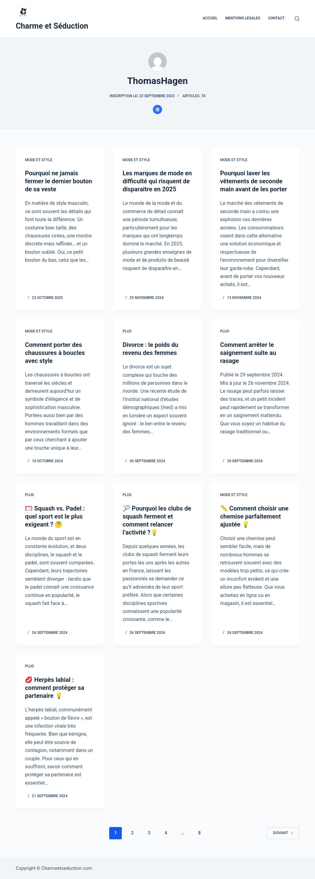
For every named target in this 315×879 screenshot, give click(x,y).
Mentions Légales (242, 18)
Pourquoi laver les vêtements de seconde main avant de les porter (253, 181)
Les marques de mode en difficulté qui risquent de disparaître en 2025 (157, 181)
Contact (276, 18)
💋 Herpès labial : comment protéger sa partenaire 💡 (54, 687)
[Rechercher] (297, 18)
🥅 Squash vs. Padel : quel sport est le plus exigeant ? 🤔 (55, 516)
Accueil (210, 18)
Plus (126, 331)
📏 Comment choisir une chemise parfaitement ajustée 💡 (254, 516)
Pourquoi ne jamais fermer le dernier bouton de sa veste (58, 181)
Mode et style (38, 160)
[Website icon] (157, 109)
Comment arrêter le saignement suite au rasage (248, 352)
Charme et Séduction (52, 26)
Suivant (283, 833)
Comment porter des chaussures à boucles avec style (55, 352)
